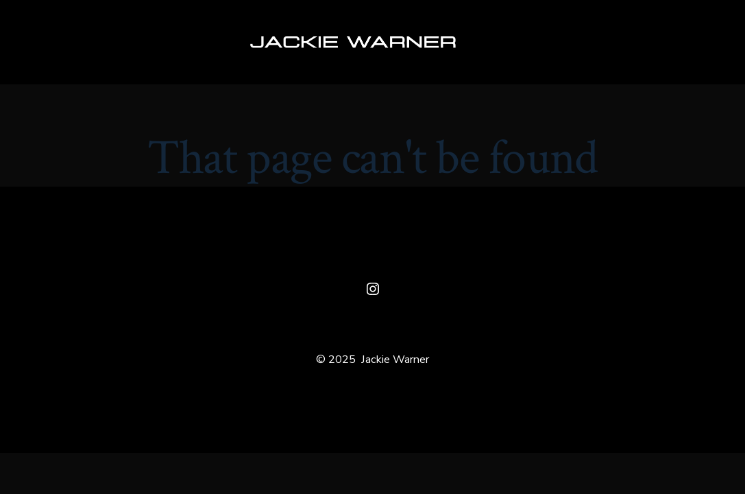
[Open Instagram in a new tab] (373, 289)
